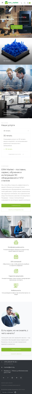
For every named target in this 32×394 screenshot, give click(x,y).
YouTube (21, 378)
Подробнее (16, 27)
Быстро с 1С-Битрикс (7, 392)
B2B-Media (22, 389)
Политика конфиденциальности (10, 385)
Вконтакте (3, 378)
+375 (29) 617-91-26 (10, 362)
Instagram (12, 378)
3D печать (7, 136)
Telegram (16, 378)
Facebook (8, 378)
